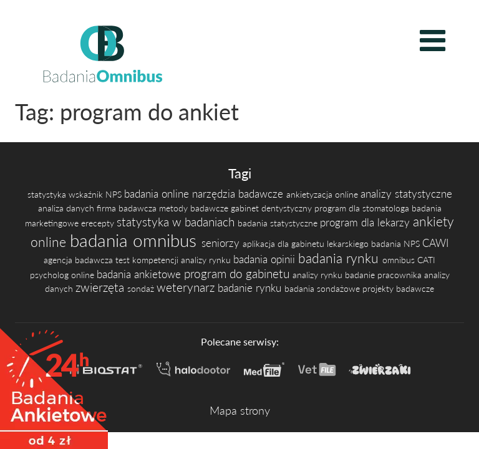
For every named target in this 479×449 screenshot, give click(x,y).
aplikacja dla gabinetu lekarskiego (307, 243)
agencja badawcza (79, 259)
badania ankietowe (140, 274)
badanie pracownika (384, 274)
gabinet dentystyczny (272, 208)
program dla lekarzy (366, 222)
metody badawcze (195, 208)
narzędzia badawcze (239, 194)
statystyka (48, 194)
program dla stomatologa (363, 208)
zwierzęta (101, 287)
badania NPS (396, 243)
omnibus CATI (408, 259)
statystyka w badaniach (177, 222)
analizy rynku (207, 259)
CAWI (435, 243)
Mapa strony (240, 410)
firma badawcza (128, 208)
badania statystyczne (279, 223)
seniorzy (222, 243)
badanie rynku (251, 288)
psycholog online (63, 274)
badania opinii (265, 259)
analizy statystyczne (406, 194)
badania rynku (340, 258)
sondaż (142, 288)
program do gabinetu (238, 273)
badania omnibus (135, 240)
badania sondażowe (323, 288)
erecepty (99, 223)
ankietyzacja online (323, 194)
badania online (158, 194)
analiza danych (67, 208)
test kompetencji (148, 259)
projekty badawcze (398, 288)
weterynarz (187, 287)
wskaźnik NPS (96, 194)
